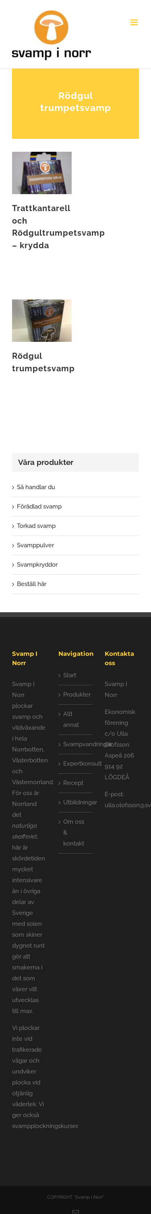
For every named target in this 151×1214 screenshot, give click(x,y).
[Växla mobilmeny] (134, 22)
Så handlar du (36, 487)
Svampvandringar (76, 744)
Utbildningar (76, 802)
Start (69, 675)
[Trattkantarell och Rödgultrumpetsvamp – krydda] (42, 157)
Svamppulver (35, 545)
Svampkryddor (37, 564)
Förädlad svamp (39, 506)
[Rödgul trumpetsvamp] (42, 304)
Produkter (76, 694)
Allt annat (71, 719)
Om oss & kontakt (73, 832)
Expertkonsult (76, 763)
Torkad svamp (36, 526)
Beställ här (31, 584)
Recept (73, 783)
